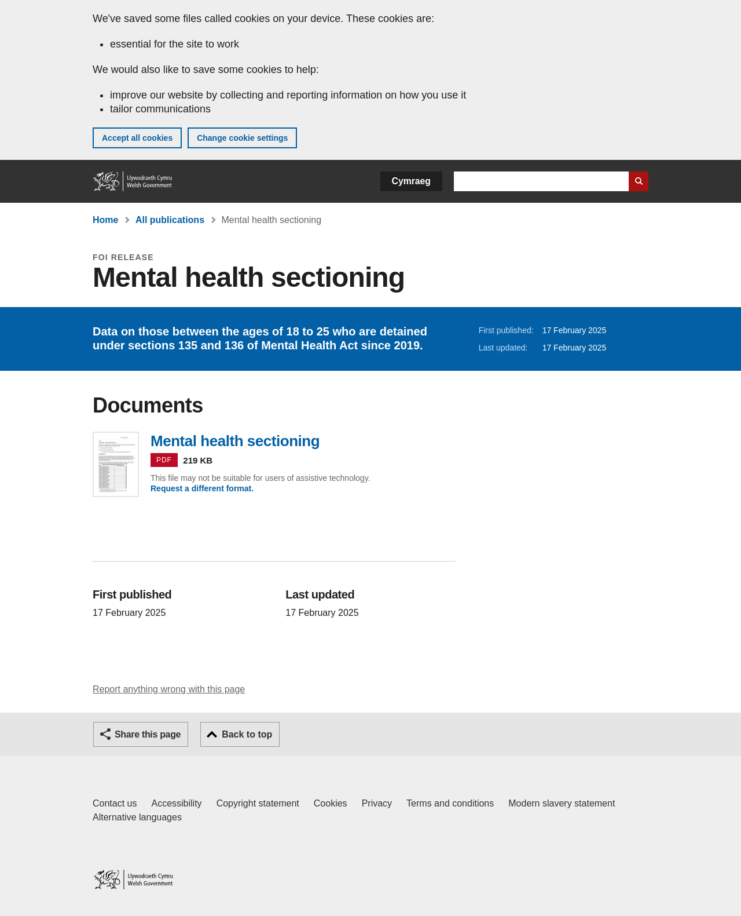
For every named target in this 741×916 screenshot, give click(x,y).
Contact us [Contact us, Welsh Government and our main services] (115, 803)
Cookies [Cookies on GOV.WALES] (330, 803)
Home (105, 220)
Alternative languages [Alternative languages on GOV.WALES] (137, 817)
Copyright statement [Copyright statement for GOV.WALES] (258, 803)
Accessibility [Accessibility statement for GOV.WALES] (176, 803)
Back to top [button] (247, 734)
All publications (169, 220)
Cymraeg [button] (411, 181)
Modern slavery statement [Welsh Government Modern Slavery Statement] (561, 803)
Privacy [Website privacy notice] (377, 803)
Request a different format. (202, 488)
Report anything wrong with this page (169, 689)
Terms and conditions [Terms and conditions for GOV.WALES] (450, 803)
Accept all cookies (137, 138)
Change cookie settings (242, 138)
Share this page (148, 734)
